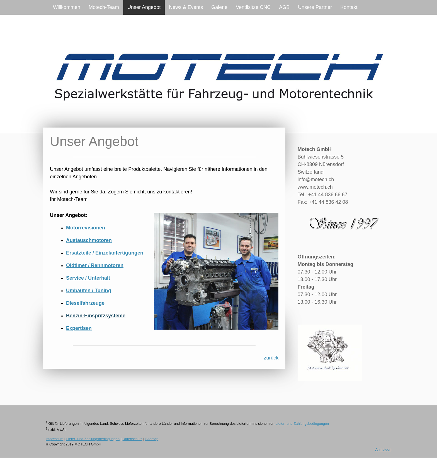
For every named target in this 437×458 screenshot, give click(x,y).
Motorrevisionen (85, 228)
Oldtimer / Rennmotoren (94, 265)
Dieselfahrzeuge (85, 303)
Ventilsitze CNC (253, 7)
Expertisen (79, 328)
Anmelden (383, 449)
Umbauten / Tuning (88, 290)
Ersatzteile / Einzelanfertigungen (104, 253)
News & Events (186, 7)
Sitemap (151, 439)
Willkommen (66, 7)
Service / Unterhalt (88, 278)
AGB (284, 7)
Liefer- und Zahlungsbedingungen (302, 423)
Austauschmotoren (89, 240)
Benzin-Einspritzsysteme (95, 315)
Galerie (219, 7)
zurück (271, 358)
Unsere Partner (315, 7)
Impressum (54, 439)
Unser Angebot (144, 7)
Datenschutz (132, 439)
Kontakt (348, 7)
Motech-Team (104, 7)
